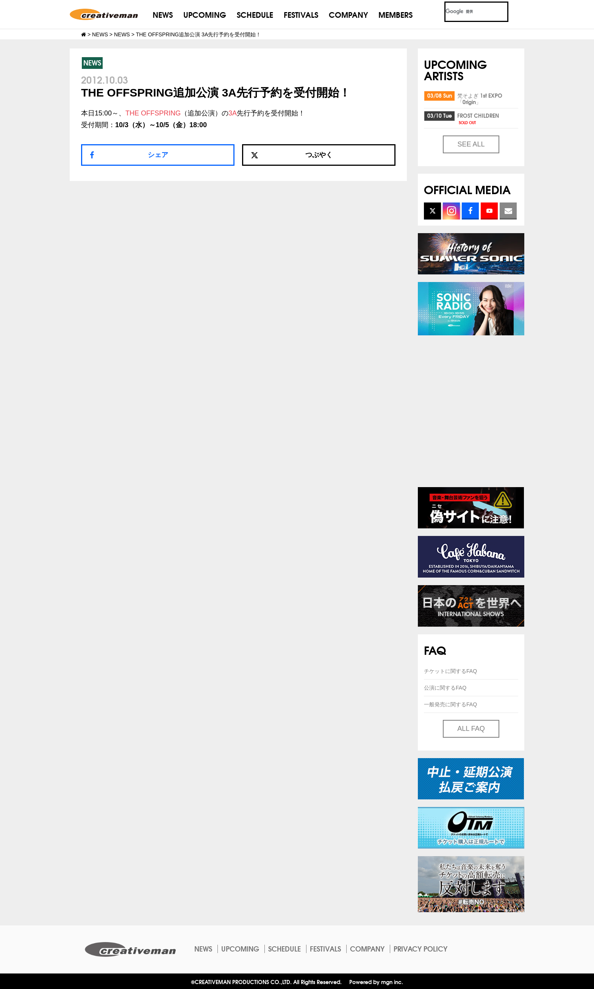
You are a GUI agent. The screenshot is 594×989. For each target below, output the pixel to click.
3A (232, 113)
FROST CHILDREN (478, 118)
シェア (158, 155)
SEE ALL (471, 144)
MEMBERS (395, 14)
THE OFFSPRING (153, 113)
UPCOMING (204, 14)
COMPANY (348, 14)
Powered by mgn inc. (376, 981)
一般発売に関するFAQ (450, 704)
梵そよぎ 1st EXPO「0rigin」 (479, 98)
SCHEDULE (255, 14)
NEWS (163, 14)
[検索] (467, 11)
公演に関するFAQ (445, 688)
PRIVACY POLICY (420, 948)
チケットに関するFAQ (450, 671)
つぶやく (292, 155)
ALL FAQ (471, 728)
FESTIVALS (301, 14)
